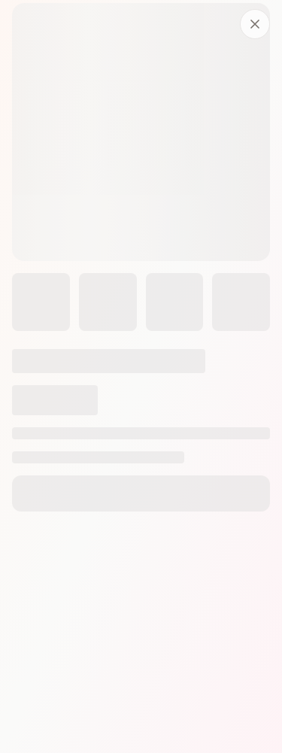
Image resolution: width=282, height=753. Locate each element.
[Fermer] (255, 24)
